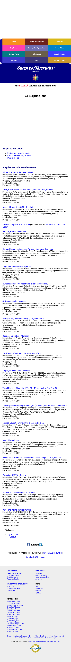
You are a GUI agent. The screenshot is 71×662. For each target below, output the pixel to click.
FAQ (37, 586)
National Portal (14, 54)
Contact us (39, 588)
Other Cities (59, 48)
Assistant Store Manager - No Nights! (18, 492)
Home (14, 42)
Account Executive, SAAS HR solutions (19, 207)
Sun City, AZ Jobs (13, 627)
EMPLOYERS (40, 571)
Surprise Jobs (55, 641)
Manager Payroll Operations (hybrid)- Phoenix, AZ (23, 318)
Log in (16, 579)
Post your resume (13, 575)
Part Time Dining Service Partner (16, 510)
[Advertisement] (35, 19)
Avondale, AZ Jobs (13, 601)
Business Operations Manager (15, 336)
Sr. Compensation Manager (14, 301)
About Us (14, 60)
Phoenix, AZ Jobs (13, 620)
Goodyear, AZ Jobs (13, 613)
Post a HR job (13, 158)
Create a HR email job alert (19, 155)
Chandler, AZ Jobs (13, 607)
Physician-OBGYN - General (14, 475)
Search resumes (41, 575)
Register (10, 579)
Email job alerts (12, 577)
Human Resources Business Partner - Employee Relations (27, 249)
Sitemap (38, 590)
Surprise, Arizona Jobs (55, 224)
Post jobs (39, 573)
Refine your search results (18, 153)
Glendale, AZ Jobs (13, 611)
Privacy (38, 594)
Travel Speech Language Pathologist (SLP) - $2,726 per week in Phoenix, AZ (35, 405)
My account (13, 534)
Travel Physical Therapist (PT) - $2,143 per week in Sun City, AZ (29, 388)
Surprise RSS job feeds (35, 557)
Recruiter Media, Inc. (35, 78)
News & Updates (59, 54)
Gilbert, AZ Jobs (12, 609)
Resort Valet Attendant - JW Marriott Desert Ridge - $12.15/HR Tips (31, 458)
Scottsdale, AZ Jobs (14, 626)
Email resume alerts (42, 577)
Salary (5, 227)
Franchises (59, 42)
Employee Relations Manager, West (17, 266)
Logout (13, 537)
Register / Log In (59, 60)
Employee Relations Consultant (16, 371)
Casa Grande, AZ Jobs (15, 605)
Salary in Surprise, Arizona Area (16, 224)
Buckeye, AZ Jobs (13, 603)
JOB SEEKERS (12, 571)
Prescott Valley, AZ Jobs (15, 624)
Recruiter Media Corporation (39, 641)
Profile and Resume (37, 42)
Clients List (37, 54)
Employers (14, 48)
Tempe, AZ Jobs (12, 631)
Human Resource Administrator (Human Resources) (25, 284)
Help (36, 60)
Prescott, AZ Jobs (13, 622)
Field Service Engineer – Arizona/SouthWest (21, 353)
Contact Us (22, 638)
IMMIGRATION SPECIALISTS (17, 584)
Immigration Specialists (36, 48)
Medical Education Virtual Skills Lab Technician (23, 423)
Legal (37, 592)
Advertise (39, 579)
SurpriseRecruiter (35, 69)
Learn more (11, 590)
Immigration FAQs (13, 588)
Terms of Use (38, 638)
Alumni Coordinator (10, 440)
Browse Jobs (33, 636)
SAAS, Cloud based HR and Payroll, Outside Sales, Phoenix (27, 190)
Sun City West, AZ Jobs (15, 629)
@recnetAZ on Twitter (52, 553)
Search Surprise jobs (14, 573)
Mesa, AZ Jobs (12, 616)
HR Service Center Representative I (17, 172)
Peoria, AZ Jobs (12, 618)
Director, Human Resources (14, 231)
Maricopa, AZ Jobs (13, 614)
